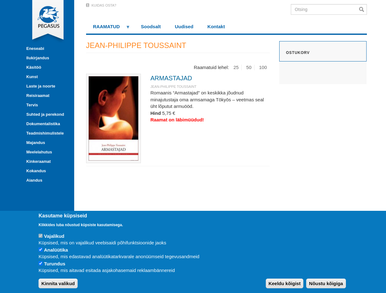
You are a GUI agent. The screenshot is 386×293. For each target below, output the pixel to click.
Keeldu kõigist (285, 283)
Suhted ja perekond (45, 114)
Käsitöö (33, 67)
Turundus (54, 263)
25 (236, 67)
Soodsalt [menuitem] (151, 26)
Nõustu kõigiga (326, 283)
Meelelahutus (39, 152)
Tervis (32, 105)
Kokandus (36, 170)
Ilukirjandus (37, 58)
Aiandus (34, 180)
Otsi (363, 9)
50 (249, 67)
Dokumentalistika (43, 123)
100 (263, 67)
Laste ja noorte (40, 86)
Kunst (32, 76)
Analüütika (56, 250)
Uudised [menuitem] (184, 26)
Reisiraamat (37, 95)
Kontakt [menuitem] (216, 26)
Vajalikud (54, 236)
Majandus (35, 142)
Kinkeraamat (38, 161)
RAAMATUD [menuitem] (108, 29)
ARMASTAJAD (171, 78)
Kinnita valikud (58, 283)
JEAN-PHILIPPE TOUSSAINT (173, 86)
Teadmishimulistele (45, 133)
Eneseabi (35, 48)
